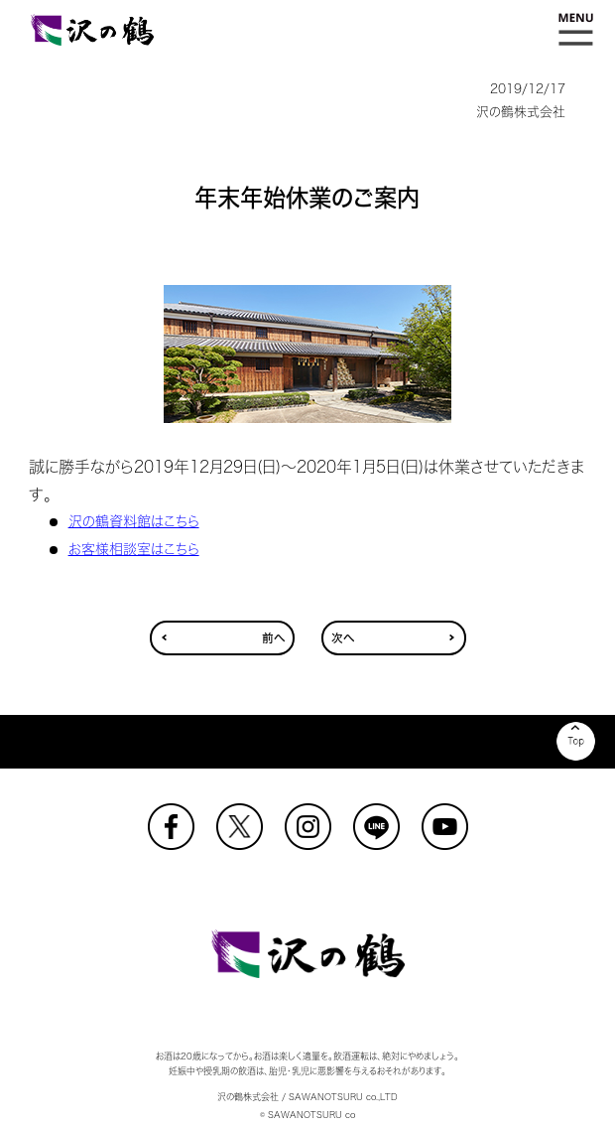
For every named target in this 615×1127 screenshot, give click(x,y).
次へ (342, 638)
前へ (273, 638)
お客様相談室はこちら (133, 549)
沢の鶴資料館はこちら (133, 521)
